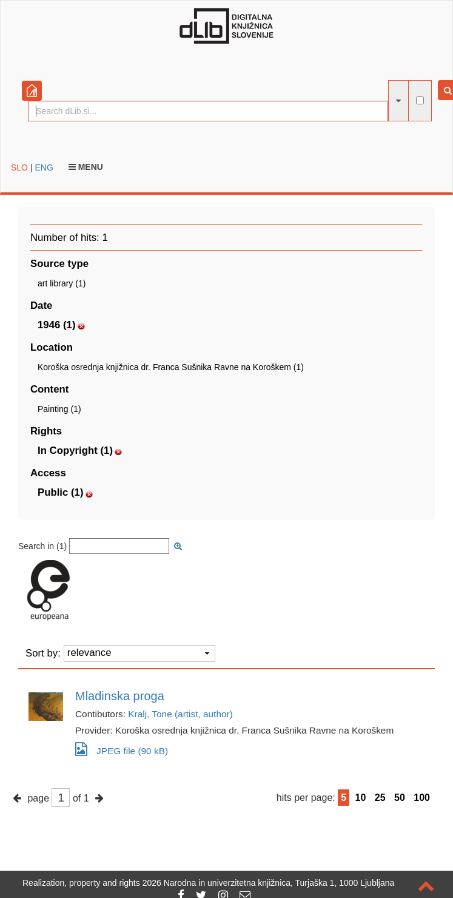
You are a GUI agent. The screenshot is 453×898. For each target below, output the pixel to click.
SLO (19, 167)
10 (360, 797)
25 (380, 797)
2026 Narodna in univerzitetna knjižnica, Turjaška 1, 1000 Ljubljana (269, 883)
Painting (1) (59, 409)
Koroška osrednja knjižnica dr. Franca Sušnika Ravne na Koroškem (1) (171, 367)
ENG (44, 167)
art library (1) (62, 283)
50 (399, 797)
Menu (86, 167)
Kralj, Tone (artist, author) (180, 714)
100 (422, 797)
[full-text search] (420, 100)
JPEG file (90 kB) (121, 749)
